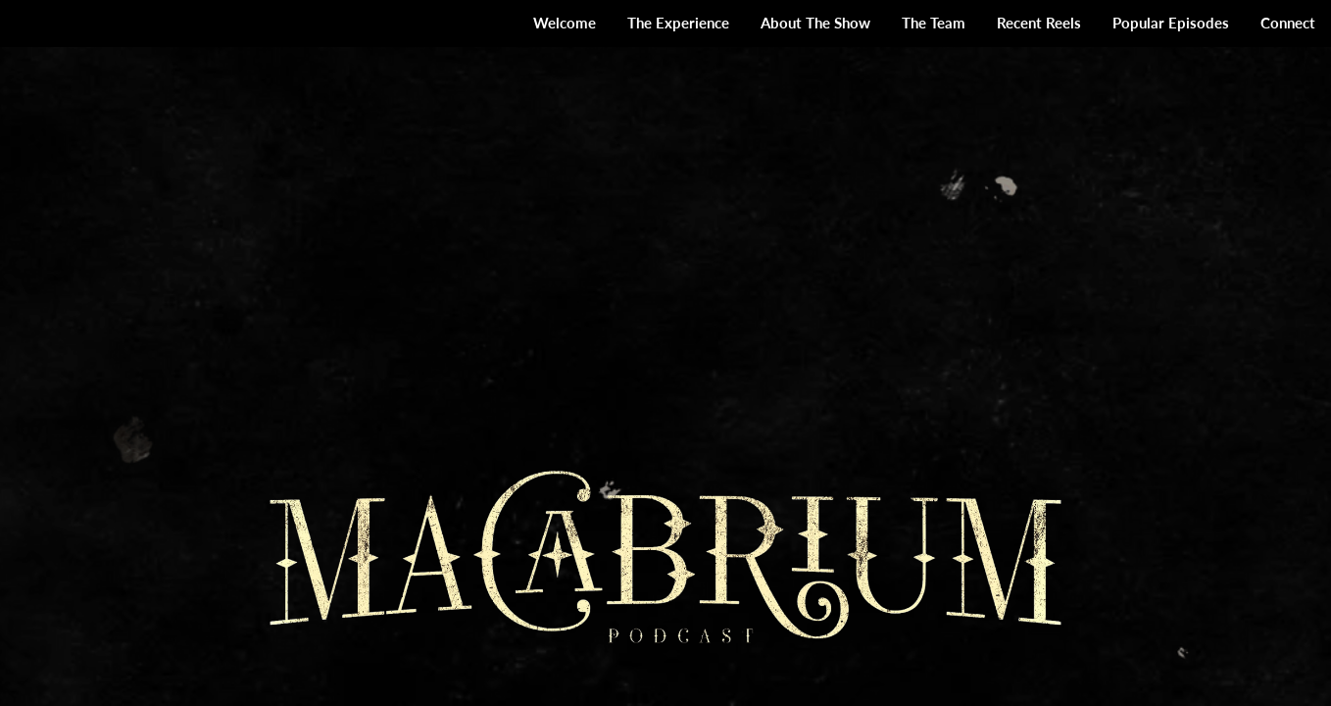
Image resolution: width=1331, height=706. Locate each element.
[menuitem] (564, 23)
